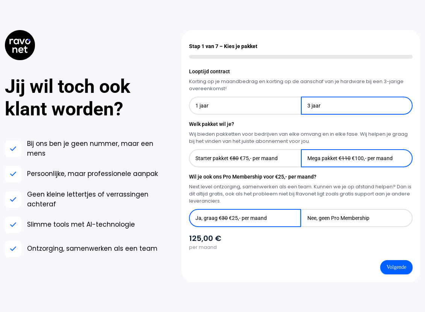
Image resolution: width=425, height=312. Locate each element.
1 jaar (202, 106)
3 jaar (314, 106)
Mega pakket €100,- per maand (350, 158)
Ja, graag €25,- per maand (231, 218)
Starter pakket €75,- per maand (236, 158)
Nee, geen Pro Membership (338, 218)
